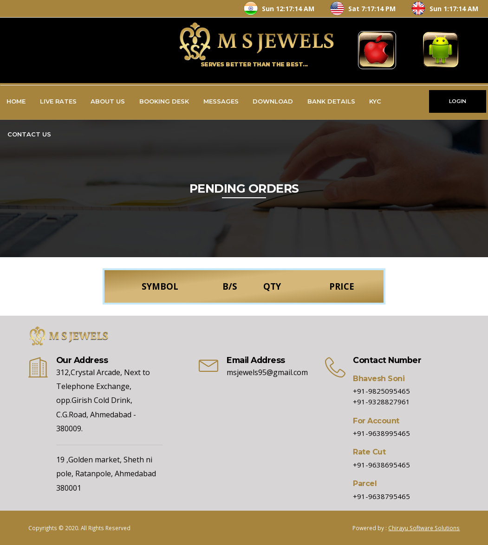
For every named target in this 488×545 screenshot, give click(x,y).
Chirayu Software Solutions (424, 528)
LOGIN (457, 101)
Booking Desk (164, 101)
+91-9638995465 (381, 433)
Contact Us (29, 134)
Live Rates (58, 101)
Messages (221, 101)
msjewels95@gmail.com (267, 372)
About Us (108, 101)
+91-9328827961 (381, 401)
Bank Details (331, 101)
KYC (375, 101)
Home (16, 101)
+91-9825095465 (381, 391)
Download (273, 101)
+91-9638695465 (381, 464)
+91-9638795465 (381, 496)
